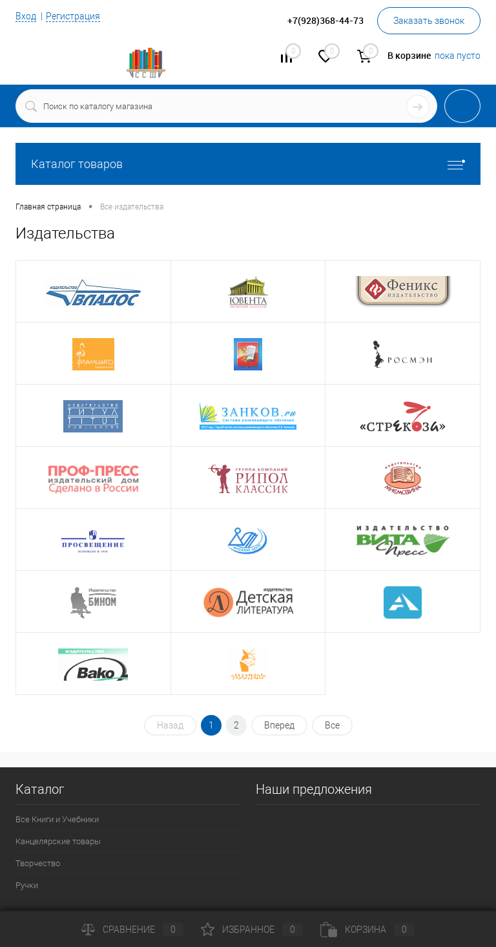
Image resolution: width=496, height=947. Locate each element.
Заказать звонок (428, 21)
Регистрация (73, 16)
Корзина (367, 929)
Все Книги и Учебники (57, 819)
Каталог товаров (248, 164)
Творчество (38, 863)
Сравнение (132, 929)
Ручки (27, 885)
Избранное (252, 929)
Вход (26, 16)
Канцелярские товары (58, 841)
